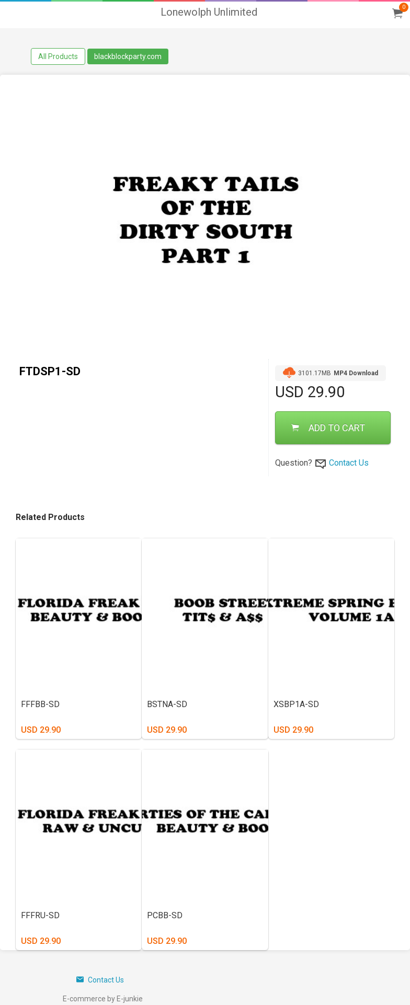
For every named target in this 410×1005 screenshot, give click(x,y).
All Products (58, 56)
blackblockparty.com (128, 56)
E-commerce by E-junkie (103, 999)
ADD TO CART (328, 427)
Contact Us (349, 463)
